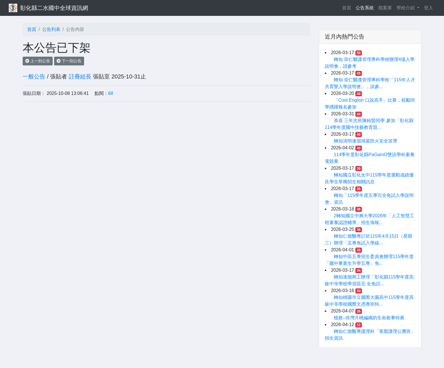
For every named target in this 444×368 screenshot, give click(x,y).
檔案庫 (385, 7)
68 (110, 93)
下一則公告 (69, 61)
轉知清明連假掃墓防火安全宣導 (365, 141)
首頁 (347, 7)
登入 (428, 7)
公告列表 (51, 29)
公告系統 (365, 7)
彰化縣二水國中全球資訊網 (54, 8)
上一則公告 (37, 61)
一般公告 (34, 76)
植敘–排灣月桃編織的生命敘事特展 (369, 317)
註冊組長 (80, 76)
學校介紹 (406, 7)
